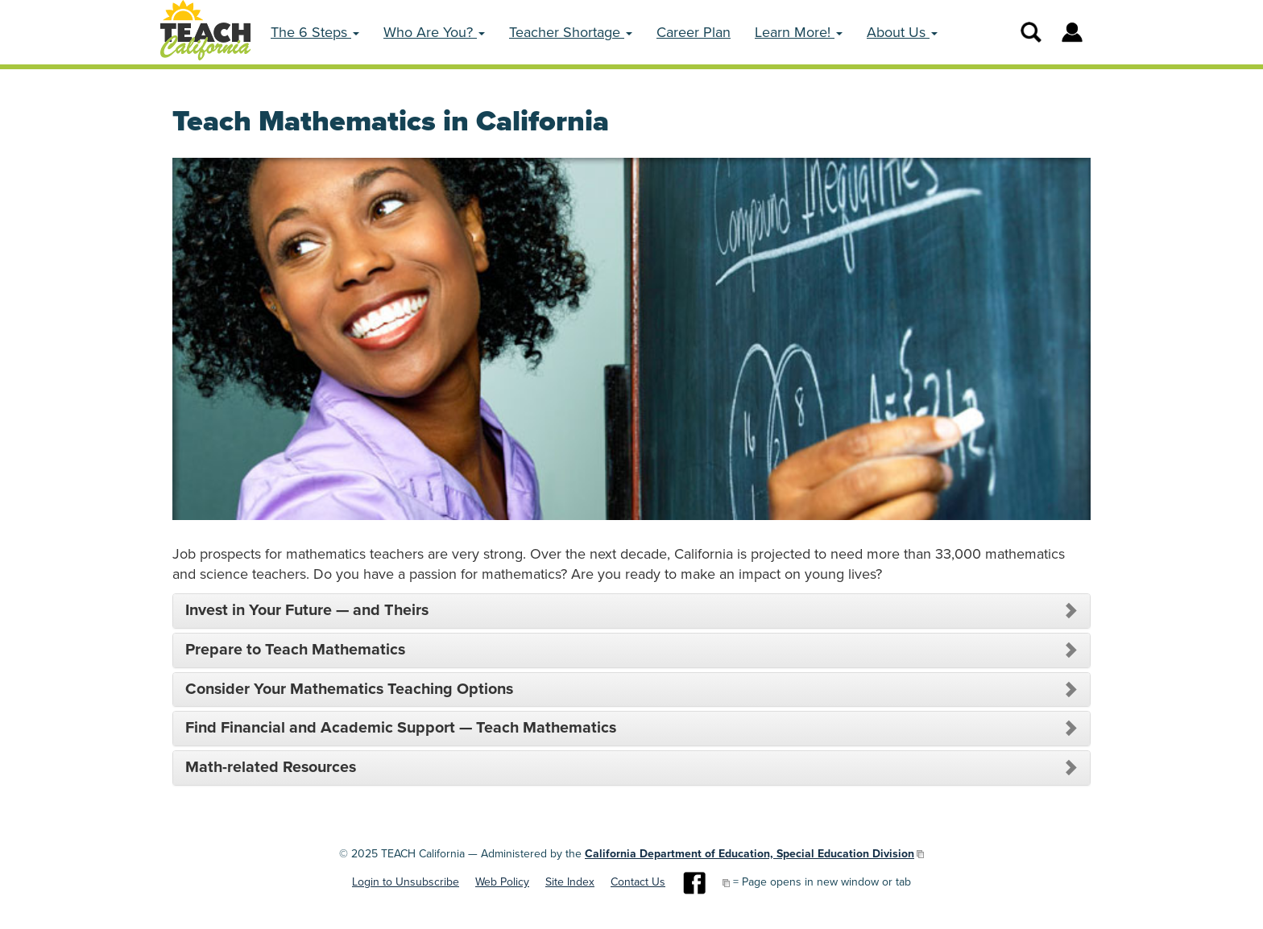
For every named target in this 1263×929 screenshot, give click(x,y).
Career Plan (693, 32)
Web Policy (502, 882)
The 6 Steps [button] (315, 32)
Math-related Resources (270, 768)
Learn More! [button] (799, 32)
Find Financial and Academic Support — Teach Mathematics (400, 728)
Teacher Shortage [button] (570, 32)
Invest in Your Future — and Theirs (307, 611)
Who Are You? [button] (434, 32)
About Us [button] (902, 32)
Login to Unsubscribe (405, 882)
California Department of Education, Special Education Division (749, 854)
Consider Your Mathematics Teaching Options (349, 690)
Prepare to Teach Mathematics (295, 650)
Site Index (569, 882)
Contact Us (638, 882)
